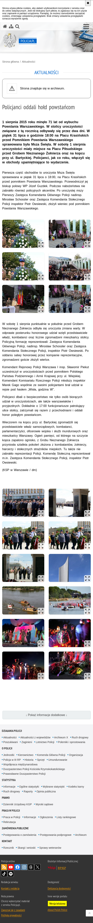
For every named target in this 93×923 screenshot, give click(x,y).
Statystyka (9, 780)
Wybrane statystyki (54, 786)
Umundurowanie (57, 759)
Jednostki (8, 754)
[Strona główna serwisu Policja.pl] (5, 26)
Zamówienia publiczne (15, 828)
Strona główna (10, 61)
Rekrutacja (9, 822)
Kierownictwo (25, 754)
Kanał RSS (4, 867)
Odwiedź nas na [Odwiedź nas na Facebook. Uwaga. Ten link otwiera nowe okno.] (17, 867)
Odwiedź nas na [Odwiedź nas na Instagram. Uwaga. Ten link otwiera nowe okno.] (24, 867)
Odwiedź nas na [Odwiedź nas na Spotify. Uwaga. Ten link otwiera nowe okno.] (11, 874)
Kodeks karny (76, 786)
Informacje (9, 786)
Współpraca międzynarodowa (20, 764)
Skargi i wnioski (26, 847)
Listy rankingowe (66, 817)
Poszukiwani (10, 742)
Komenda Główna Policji (51, 754)
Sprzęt (40, 759)
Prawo (6, 798)
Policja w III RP (12, 759)
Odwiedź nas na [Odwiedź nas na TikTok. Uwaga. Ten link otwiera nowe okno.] (4, 874)
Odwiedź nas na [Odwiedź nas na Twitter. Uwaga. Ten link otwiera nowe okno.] (38, 867)
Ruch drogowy (80, 737)
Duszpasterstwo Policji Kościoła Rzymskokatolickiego (34, 769)
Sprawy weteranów (50, 847)
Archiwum (80, 834)
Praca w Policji (11, 811)
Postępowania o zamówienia (19, 834)
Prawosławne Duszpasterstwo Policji (24, 773)
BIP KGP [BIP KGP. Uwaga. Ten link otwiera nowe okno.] (62, 868)
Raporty (28, 791)
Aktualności (28, 61)
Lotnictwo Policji (45, 742)
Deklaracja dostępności (59, 888)
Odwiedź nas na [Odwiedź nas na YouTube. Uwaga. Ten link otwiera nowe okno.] (11, 867)
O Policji (7, 748)
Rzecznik (8, 847)
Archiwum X (61, 737)
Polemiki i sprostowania (71, 742)
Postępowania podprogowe (55, 834)
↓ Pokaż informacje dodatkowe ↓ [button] (46, 715)
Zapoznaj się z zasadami (13, 910)
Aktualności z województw (35, 737)
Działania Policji (12, 731)
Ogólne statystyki (29, 786)
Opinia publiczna (46, 791)
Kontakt (7, 841)
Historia (29, 759)
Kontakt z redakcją (10, 888)
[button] (86, 27)
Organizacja (76, 754)
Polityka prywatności (11, 915)
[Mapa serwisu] (11, 26)
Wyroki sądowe (44, 804)
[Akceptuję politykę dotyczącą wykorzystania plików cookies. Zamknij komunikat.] (88, 3)
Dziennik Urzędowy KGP (17, 804)
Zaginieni (26, 742)
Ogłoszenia (46, 817)
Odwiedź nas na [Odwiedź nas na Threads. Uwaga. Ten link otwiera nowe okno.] (31, 867)
